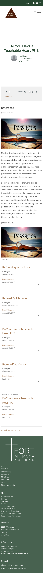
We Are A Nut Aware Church (11, 513)
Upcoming (5, 474)
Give (3, 482)
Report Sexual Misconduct (11, 516)
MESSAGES (5, 479)
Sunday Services (7, 496)
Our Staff (4, 501)
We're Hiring (6, 471)
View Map (5, 535)
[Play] (6, 92)
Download (8, 97)
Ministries (6, 477)
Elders (3, 504)
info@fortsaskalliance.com (17, 568)
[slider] (13, 92)
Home (3, 466)
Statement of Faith (8, 506)
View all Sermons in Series (11, 430)
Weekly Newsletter (8, 509)
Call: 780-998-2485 (15, 565)
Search (28, 3)
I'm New (4, 499)
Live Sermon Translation (10, 511)
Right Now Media (8, 485)
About (4, 469)
